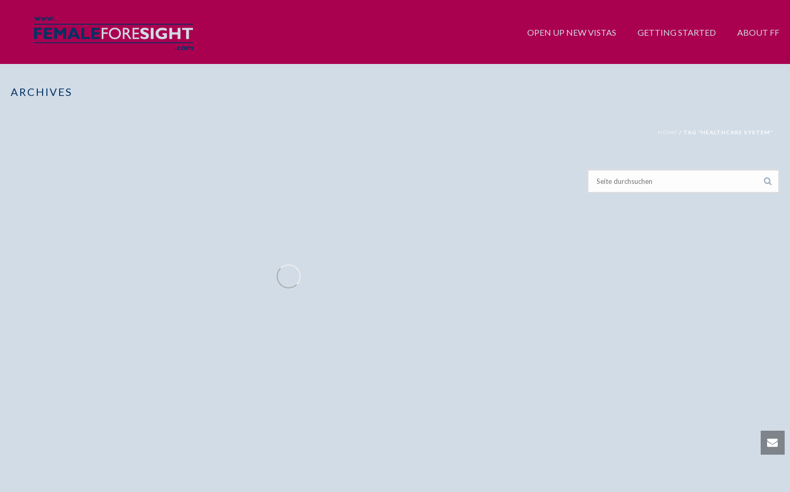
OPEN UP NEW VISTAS (571, 32)
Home (668, 132)
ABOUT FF (758, 32)
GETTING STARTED (677, 32)
